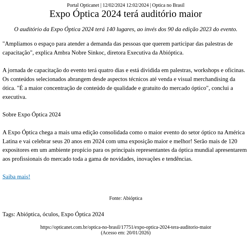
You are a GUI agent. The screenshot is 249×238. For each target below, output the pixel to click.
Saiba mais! (16, 176)
